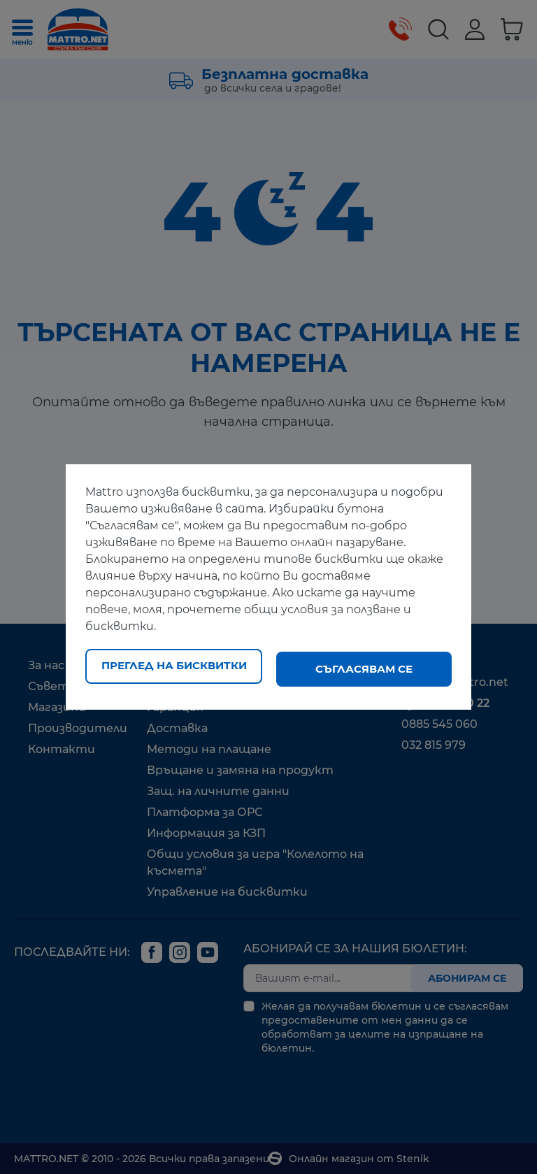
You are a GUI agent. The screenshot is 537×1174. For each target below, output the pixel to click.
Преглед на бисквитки (174, 668)
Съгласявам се (364, 668)
